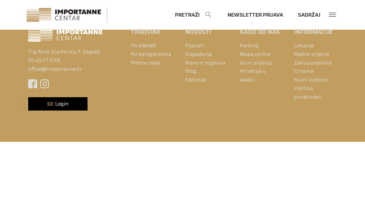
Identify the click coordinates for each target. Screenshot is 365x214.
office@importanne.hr (55, 69)
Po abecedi (143, 45)
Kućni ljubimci (311, 79)
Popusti (194, 45)
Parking (249, 45)
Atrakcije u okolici (253, 75)
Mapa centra (255, 54)
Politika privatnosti (308, 92)
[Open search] (193, 15)
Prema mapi (146, 63)
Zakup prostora (313, 63)
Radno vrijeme (311, 54)
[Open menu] (332, 14)
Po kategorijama (151, 54)
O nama (304, 71)
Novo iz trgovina (205, 63)
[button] (58, 104)
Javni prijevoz (256, 63)
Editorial (195, 79)
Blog (190, 71)
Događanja (198, 54)
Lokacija (304, 45)
